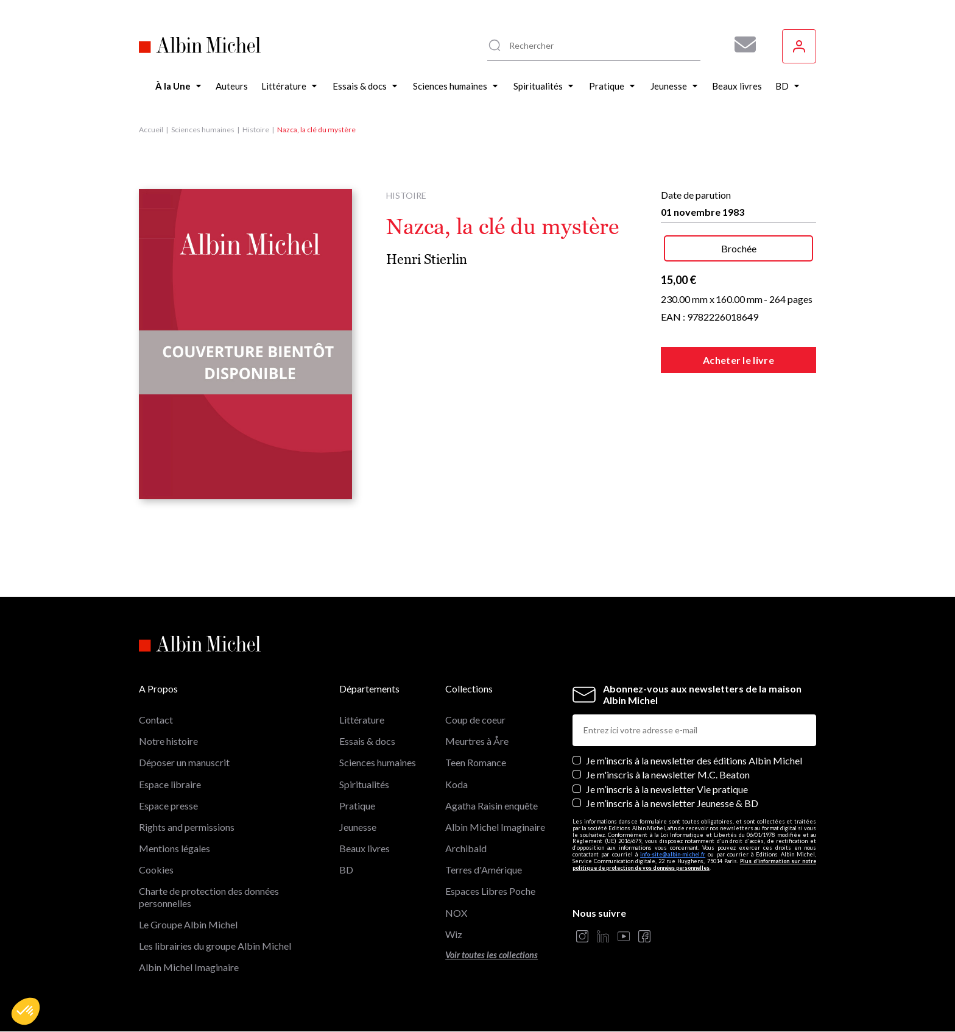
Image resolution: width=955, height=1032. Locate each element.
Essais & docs (367, 741)
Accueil (151, 129)
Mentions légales (174, 848)
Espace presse (168, 805)
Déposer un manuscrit (184, 762)
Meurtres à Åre (477, 741)
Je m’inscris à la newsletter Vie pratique (667, 789)
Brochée (738, 248)
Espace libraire (170, 784)
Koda (456, 784)
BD (346, 869)
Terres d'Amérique (483, 869)
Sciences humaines (202, 129)
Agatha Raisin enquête (491, 805)
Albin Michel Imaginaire (189, 967)
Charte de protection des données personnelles (209, 896)
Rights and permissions (186, 827)
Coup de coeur (475, 719)
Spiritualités (364, 784)
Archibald (466, 848)
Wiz (453, 934)
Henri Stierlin (426, 259)
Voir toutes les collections (491, 955)
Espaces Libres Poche (490, 891)
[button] (25, 1011)
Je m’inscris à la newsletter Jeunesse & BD (672, 803)
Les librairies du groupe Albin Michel (215, 946)
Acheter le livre (738, 360)
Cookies (156, 869)
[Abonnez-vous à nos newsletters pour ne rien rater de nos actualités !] (741, 44)
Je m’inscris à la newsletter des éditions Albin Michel (694, 760)
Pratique (357, 805)
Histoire (255, 129)
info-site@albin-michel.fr (672, 854)
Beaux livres (364, 848)
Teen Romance (475, 762)
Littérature (361, 719)
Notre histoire (168, 741)
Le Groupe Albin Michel (188, 924)
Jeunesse (357, 827)
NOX (456, 913)
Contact (156, 719)
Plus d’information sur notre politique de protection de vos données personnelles (694, 864)
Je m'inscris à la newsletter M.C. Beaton (668, 774)
